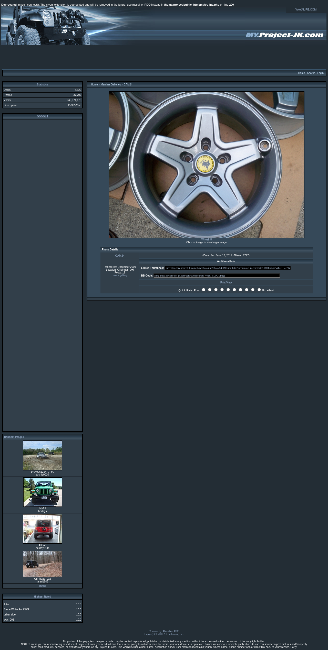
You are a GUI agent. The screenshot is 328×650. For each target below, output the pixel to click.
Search (311, 73)
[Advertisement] (164, 57)
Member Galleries (111, 84)
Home (301, 73)
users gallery (119, 275)
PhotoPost (168, 631)
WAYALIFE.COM (305, 9)
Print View (226, 282)
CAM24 (128, 84)
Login (320, 73)
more (42, 585)
